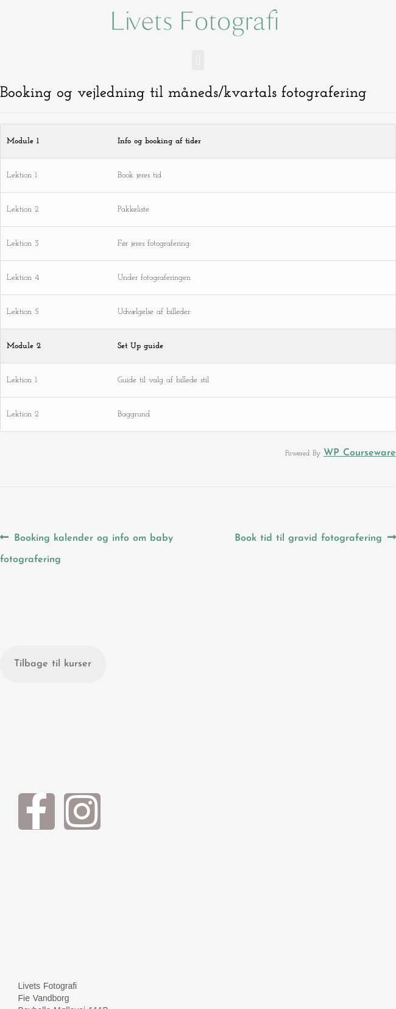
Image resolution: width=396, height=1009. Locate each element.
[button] (197, 60)
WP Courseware (360, 453)
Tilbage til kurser (52, 664)
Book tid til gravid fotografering (308, 535)
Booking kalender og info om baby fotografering (86, 546)
